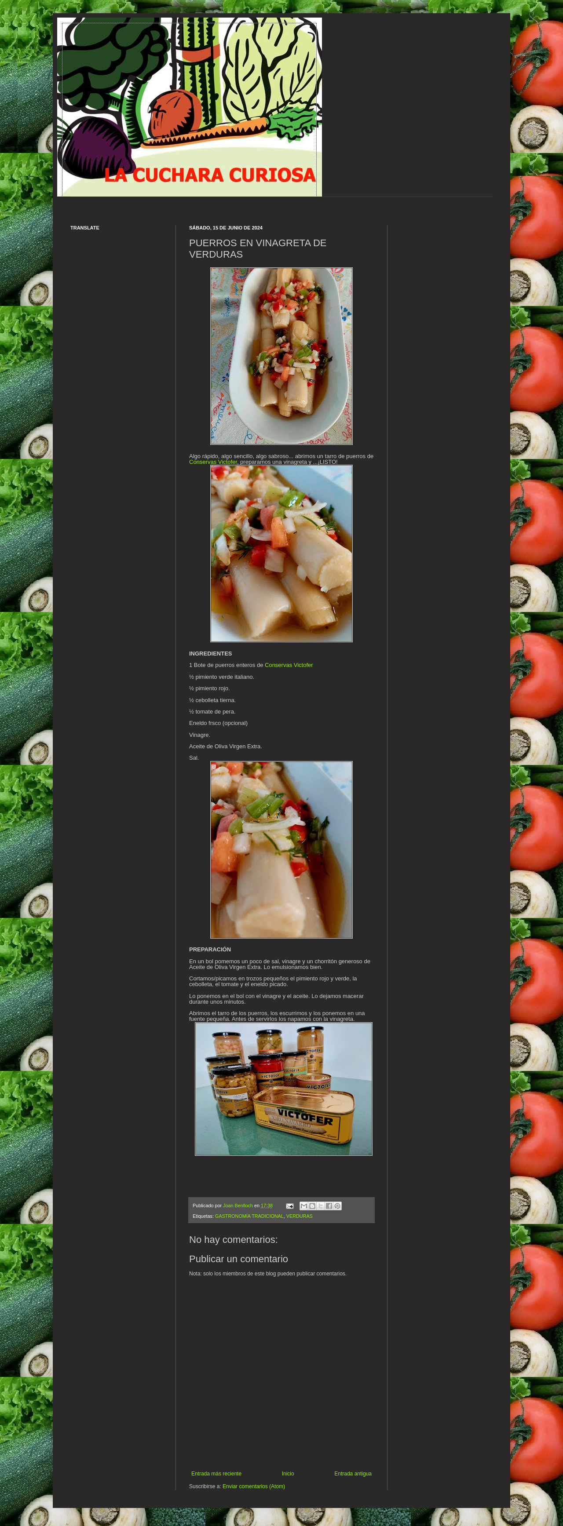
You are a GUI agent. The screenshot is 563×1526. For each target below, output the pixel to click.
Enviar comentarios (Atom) (254, 1486)
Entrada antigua (353, 1474)
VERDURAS (299, 1216)
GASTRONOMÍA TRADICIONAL (249, 1216)
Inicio (288, 1474)
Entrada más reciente (216, 1474)
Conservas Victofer (213, 462)
